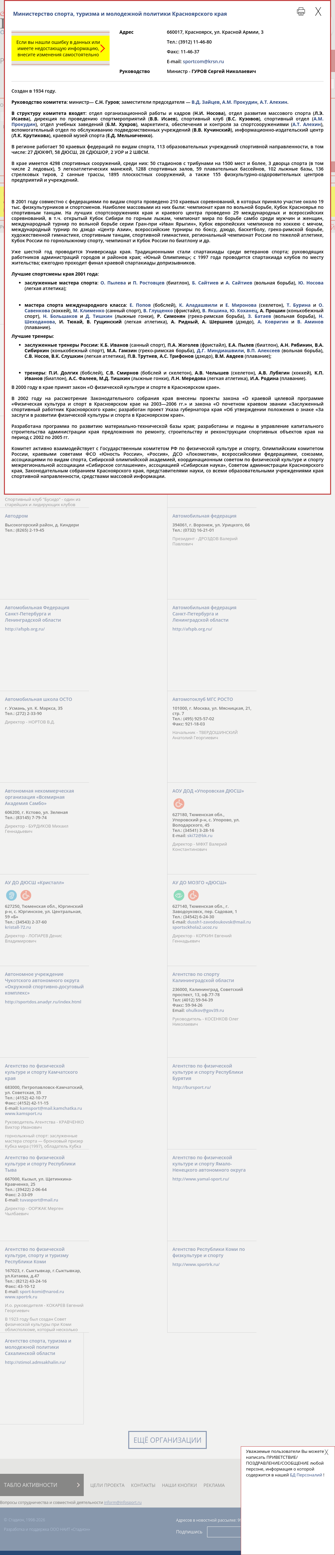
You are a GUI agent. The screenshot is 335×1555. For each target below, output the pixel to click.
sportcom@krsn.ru (203, 61)
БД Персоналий (306, 1475)
